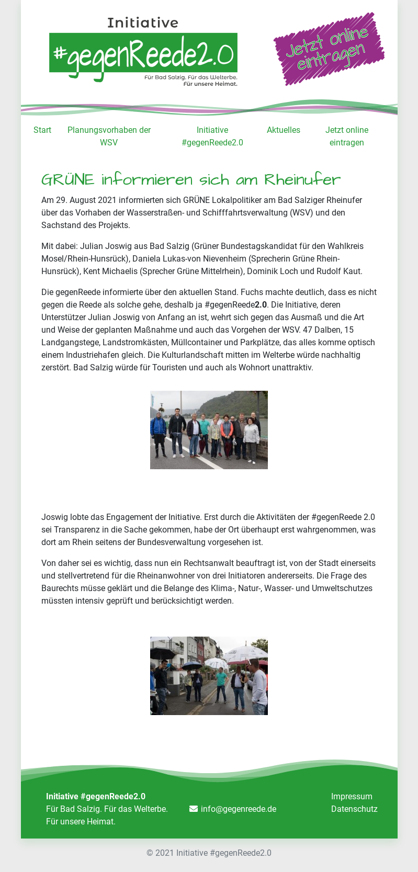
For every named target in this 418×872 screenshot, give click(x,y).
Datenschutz (354, 809)
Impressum (351, 796)
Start (42, 130)
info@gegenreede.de (238, 809)
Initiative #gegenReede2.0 (212, 136)
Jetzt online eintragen (346, 136)
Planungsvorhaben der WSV (109, 136)
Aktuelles (283, 130)
